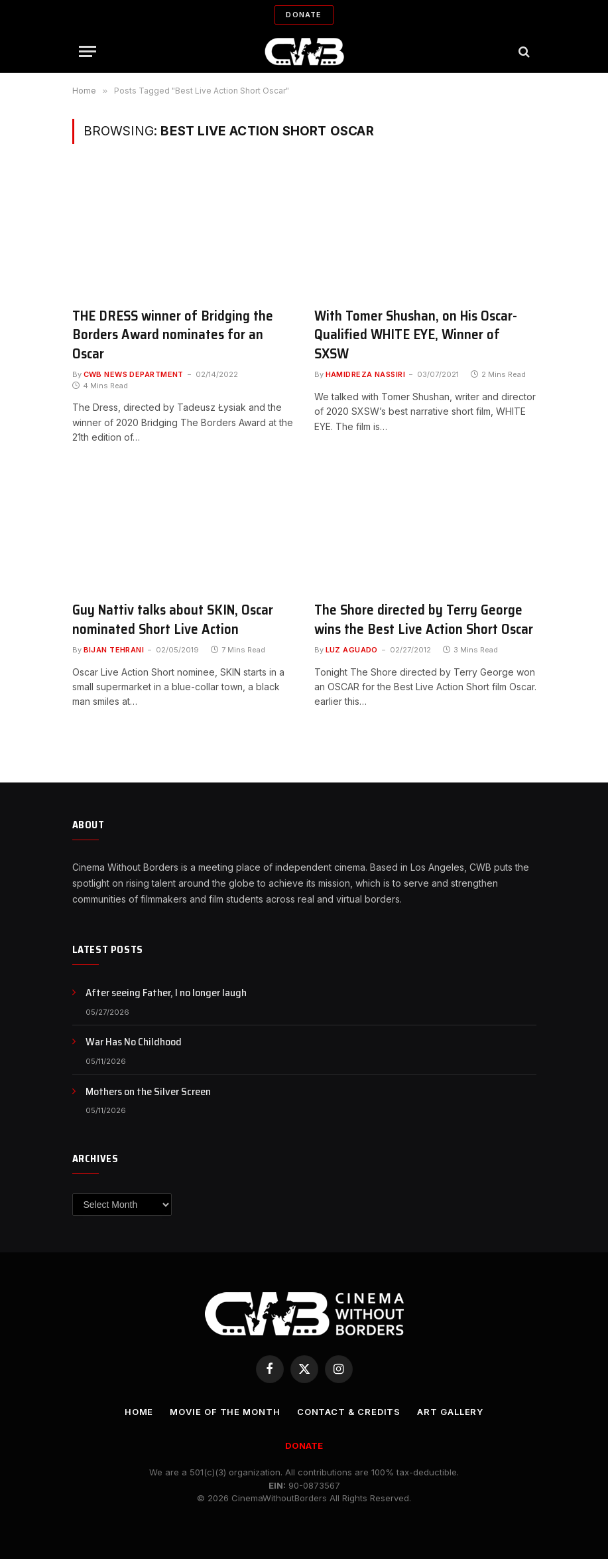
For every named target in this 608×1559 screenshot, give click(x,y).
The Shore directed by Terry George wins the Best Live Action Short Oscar (423, 619)
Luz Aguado (352, 649)
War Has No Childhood (134, 1042)
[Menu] (87, 51)
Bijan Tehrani (114, 649)
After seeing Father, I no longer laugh (166, 993)
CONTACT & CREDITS (348, 1411)
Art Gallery (450, 1411)
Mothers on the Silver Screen (148, 1092)
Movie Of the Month (225, 1411)
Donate (304, 14)
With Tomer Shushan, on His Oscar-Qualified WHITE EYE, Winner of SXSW (415, 335)
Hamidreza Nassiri (365, 374)
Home (139, 1411)
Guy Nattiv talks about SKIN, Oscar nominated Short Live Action (172, 619)
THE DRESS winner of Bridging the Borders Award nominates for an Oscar (172, 335)
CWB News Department (134, 374)
